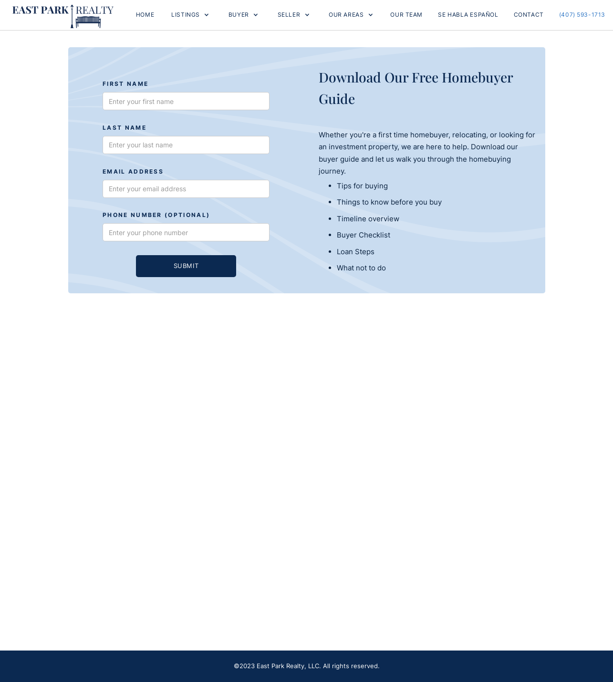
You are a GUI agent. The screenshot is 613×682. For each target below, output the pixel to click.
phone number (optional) (156, 215)
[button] (190, 15)
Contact (529, 14)
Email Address (133, 172)
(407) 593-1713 (582, 14)
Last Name (124, 128)
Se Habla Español (468, 14)
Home (145, 14)
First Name (125, 84)
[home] (63, 15)
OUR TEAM (406, 14)
